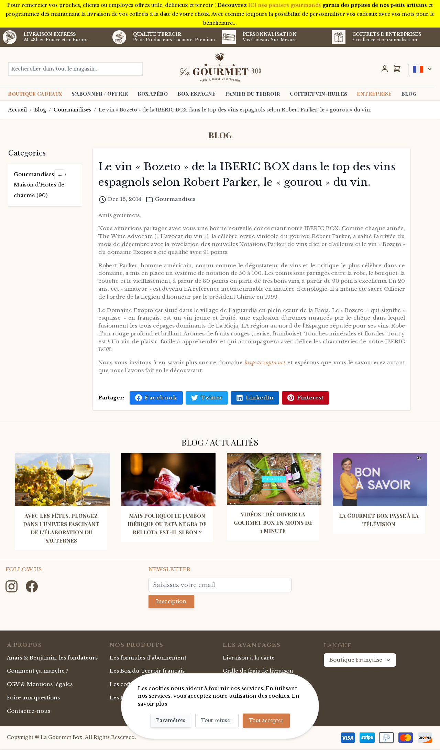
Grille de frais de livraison (258, 672)
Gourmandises (72, 110)
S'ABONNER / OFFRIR (100, 93)
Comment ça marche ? (37, 672)
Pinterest (305, 397)
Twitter (206, 397)
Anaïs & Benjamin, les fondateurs (52, 658)
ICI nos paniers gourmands (284, 5)
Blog (408, 93)
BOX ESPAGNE (196, 93)
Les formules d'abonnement (148, 658)
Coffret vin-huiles (318, 93)
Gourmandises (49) (40, 174)
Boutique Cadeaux (35, 93)
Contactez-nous (28, 712)
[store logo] (220, 67)
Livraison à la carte (249, 658)
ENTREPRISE (374, 93)
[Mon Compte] (385, 69)
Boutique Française (360, 661)
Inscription (172, 602)
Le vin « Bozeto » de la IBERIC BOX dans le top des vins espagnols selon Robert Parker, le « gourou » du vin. (235, 110)
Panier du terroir (252, 93)
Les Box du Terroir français (147, 672)
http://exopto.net (265, 362)
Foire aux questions (33, 699)
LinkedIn (255, 397)
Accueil (17, 110)
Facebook (156, 397)
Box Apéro (153, 93)
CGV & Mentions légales (40, 685)
